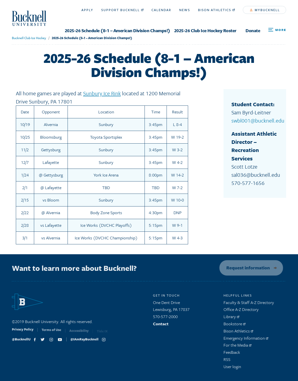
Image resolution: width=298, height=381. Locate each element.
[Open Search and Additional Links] (277, 30)
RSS (227, 361)
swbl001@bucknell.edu (257, 120)
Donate (253, 30)
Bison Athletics (216, 10)
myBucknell (265, 9)
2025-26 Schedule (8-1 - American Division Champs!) (92, 37)
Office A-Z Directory (241, 311)
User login (232, 368)
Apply (87, 10)
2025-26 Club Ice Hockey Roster (205, 30)
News (184, 10)
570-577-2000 (165, 318)
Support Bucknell (122, 10)
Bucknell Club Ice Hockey (29, 37)
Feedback (232, 354)
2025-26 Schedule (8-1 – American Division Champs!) (117, 30)
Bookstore (235, 325)
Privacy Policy (22, 332)
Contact (161, 325)
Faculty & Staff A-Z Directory (249, 304)
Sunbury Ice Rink (102, 93)
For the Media (237, 347)
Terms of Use (51, 332)
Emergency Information (246, 339)
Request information (246, 267)
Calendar (161, 10)
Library (231, 318)
